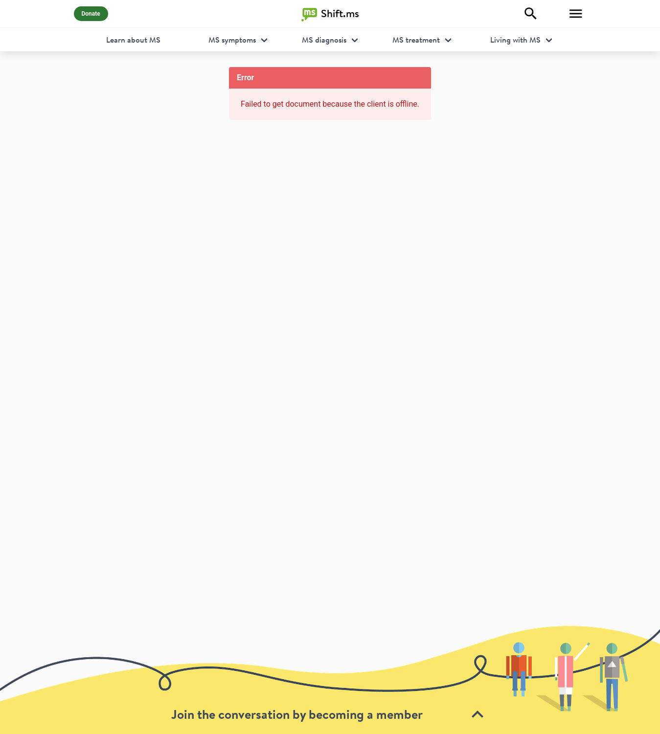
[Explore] (530, 13)
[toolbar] (330, 679)
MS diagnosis (324, 39)
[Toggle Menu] (575, 13)
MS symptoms (232, 39)
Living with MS (515, 39)
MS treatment (416, 39)
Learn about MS (133, 39)
